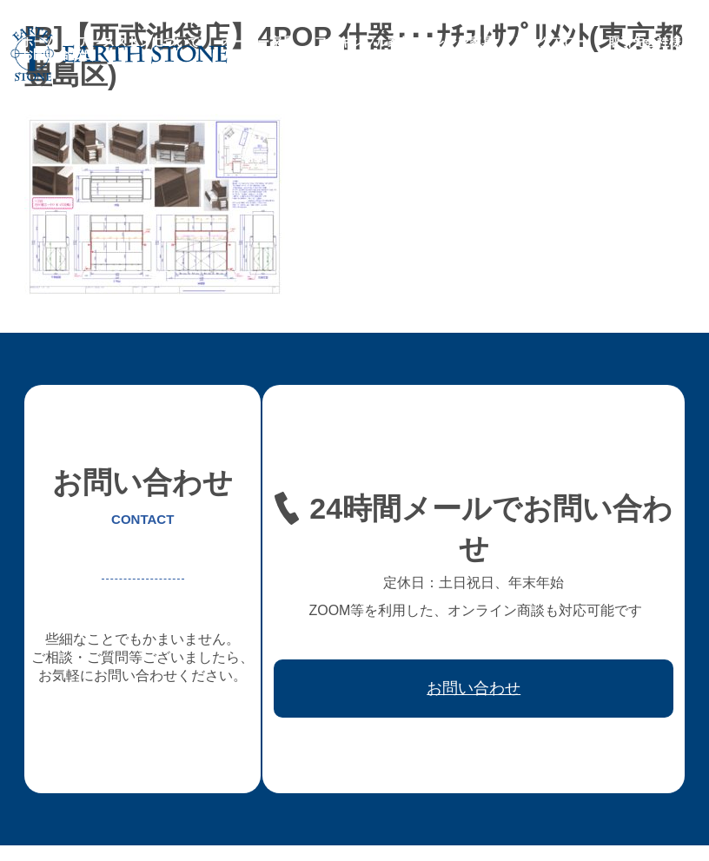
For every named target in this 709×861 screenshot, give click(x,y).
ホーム (39, 42)
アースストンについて (139, 42)
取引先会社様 (644, 42)
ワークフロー (550, 42)
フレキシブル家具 (363, 42)
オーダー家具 (257, 42)
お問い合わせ (57, 54)
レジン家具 (463, 42)
